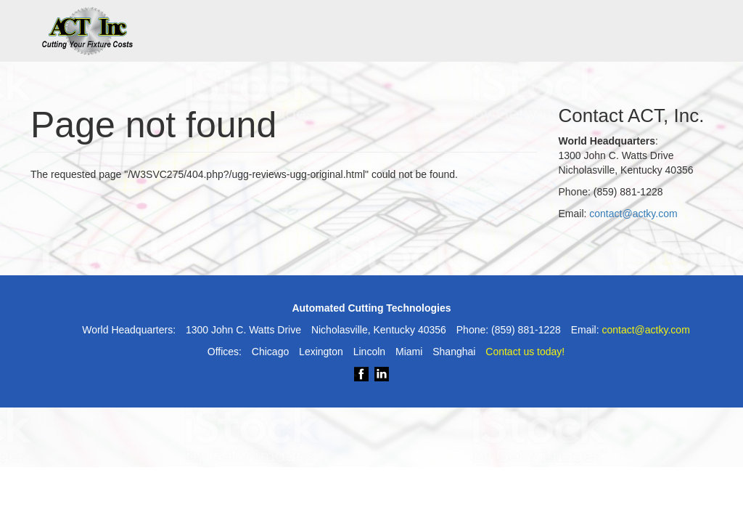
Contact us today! (525, 351)
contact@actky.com (633, 213)
